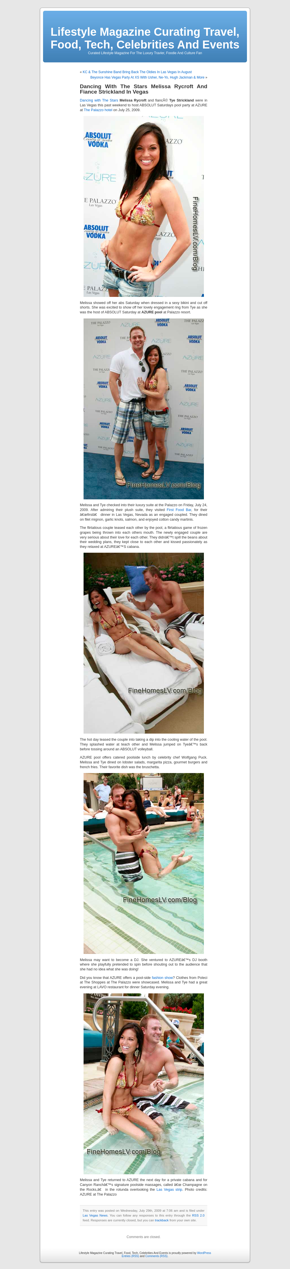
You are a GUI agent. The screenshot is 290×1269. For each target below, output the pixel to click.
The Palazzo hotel (98, 110)
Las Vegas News (95, 1215)
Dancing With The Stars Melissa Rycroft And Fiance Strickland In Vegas (143, 89)
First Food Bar (179, 510)
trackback (162, 1220)
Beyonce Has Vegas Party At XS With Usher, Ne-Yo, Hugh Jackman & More (147, 77)
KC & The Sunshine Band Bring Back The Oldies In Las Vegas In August (137, 72)
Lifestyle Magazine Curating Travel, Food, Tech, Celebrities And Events (145, 38)
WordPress (204, 1253)
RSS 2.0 (198, 1215)
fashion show (162, 978)
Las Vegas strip (169, 1190)
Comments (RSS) (156, 1256)
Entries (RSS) (130, 1256)
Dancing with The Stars (99, 100)
